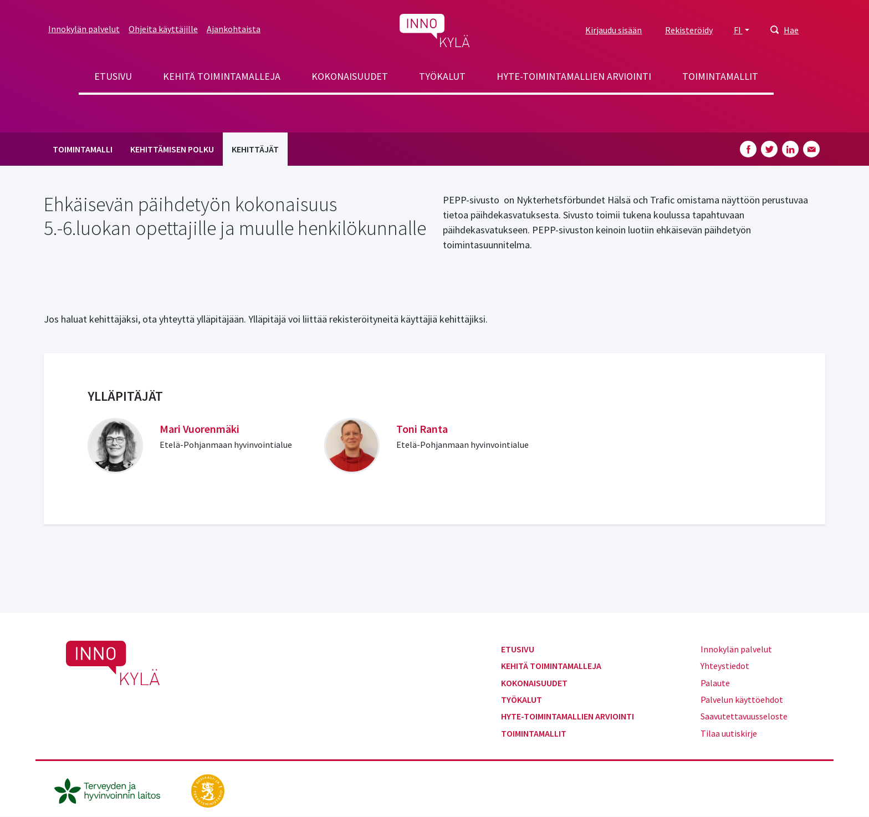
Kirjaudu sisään (613, 29)
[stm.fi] (207, 789)
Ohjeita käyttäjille (163, 28)
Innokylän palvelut (84, 28)
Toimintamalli (83, 149)
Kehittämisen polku (172, 149)
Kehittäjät (255, 149)
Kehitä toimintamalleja (221, 76)
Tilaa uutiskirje (729, 733)
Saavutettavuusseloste (744, 716)
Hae (791, 29)
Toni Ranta (422, 429)
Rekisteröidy (689, 29)
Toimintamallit (720, 76)
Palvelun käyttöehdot (742, 699)
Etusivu (113, 76)
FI (738, 29)
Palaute (715, 682)
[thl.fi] (113, 789)
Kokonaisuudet (349, 76)
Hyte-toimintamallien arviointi (574, 76)
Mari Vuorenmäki (199, 429)
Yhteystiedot (725, 665)
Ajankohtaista (233, 28)
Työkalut (442, 76)
